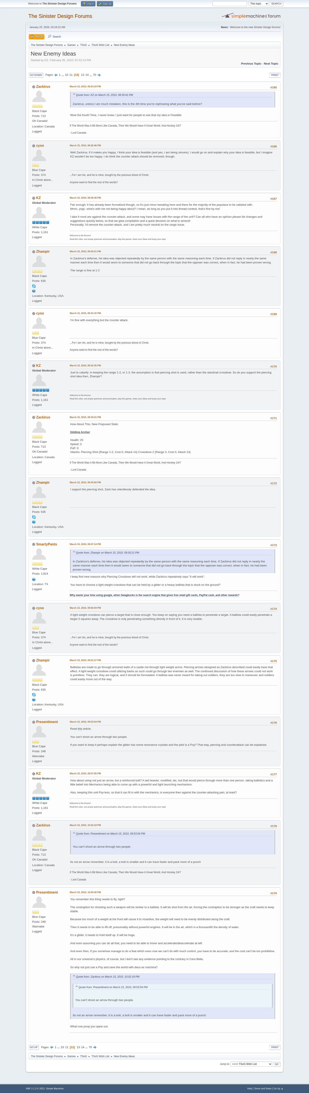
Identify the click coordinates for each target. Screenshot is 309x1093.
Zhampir (43, 251)
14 (87, 74)
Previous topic (251, 63)
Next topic (271, 63)
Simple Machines (55, 1088)
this (80, 728)
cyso (40, 145)
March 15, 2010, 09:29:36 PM (85, 197)
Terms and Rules (263, 1088)
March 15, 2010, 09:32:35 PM (85, 365)
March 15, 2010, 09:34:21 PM (85, 417)
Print (275, 75)
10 (66, 74)
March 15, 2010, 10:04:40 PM (85, 892)
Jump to (224, 1064)
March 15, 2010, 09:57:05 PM (85, 773)
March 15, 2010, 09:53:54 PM (85, 721)
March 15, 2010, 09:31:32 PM (85, 313)
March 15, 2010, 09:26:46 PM (85, 145)
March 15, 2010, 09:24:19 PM (85, 86)
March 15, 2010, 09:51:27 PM (85, 660)
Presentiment (47, 722)
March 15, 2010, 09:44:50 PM (85, 482)
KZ (38, 198)
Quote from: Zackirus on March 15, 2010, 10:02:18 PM (107, 976)
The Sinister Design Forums (60, 16)
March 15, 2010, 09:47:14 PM (85, 544)
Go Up (34, 1047)
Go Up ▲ (278, 1088)
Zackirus (43, 86)
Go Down (36, 75)
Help (249, 1088)
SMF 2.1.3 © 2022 (35, 1088)
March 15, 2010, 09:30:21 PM (85, 251)
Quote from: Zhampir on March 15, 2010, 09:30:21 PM (107, 552)
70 (94, 74)
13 (82, 74)
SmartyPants (46, 544)
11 (71, 74)
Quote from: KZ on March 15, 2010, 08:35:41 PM (104, 95)
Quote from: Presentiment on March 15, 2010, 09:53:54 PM (110, 833)
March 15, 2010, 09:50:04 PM (85, 608)
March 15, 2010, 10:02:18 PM (85, 825)
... (63, 74)
